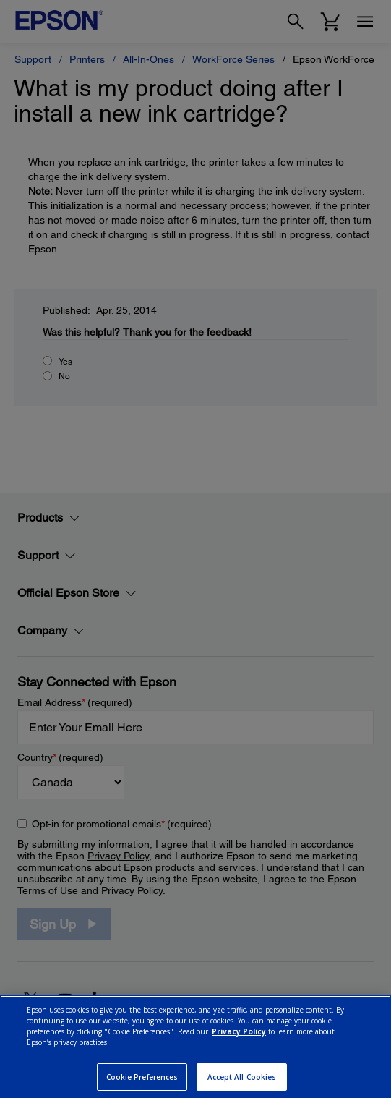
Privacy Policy (239, 1031)
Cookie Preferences (142, 1077)
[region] (195, 1046)
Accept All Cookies (242, 1077)
